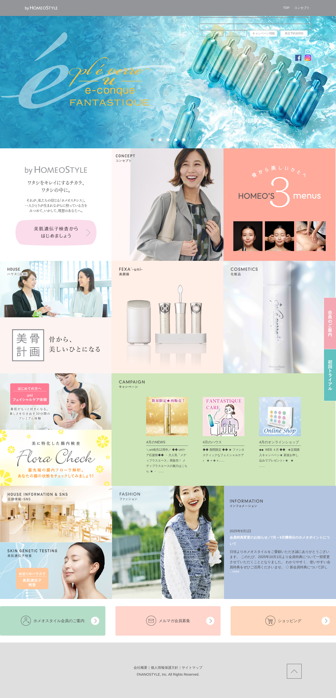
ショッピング (289, 621)
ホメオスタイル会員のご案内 (58, 621)
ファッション (236, 33)
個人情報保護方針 (164, 668)
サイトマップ (192, 668)
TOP (286, 8)
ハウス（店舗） (255, 14)
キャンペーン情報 (263, 33)
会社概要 (140, 668)
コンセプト (302, 8)
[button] (152, 139)
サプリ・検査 (212, 33)
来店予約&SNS (294, 33)
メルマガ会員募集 (174, 621)
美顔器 (255, 20)
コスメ (255, 27)
